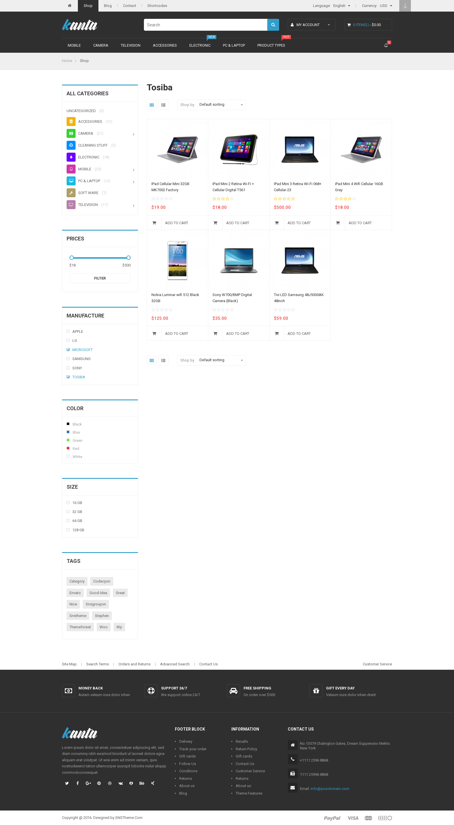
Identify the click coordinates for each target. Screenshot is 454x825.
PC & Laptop (234, 45)
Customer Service (377, 664)
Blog (108, 5)
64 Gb (77, 521)
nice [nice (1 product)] (73, 604)
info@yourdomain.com (330, 788)
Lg (74, 340)
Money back (90, 688)
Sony (77, 368)
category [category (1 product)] (77, 581)
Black (68, 423)
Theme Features (249, 793)
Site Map (69, 664)
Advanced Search (175, 664)
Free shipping (257, 688)
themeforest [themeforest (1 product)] (80, 627)
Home (67, 61)
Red (68, 448)
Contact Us (208, 664)
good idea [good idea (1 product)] (98, 593)
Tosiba (78, 377)
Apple (77, 331)
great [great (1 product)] (120, 593)
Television (130, 45)
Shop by (187, 105)
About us (187, 786)
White (68, 456)
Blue (68, 431)
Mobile (74, 45)
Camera (100, 45)
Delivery (185, 741)
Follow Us (187, 764)
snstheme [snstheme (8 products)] (77, 616)
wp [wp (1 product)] (119, 627)
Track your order (192, 749)
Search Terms (97, 664)
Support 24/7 (174, 688)
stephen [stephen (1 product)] (102, 616)
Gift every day (340, 688)
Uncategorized (81, 111)
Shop (88, 5)
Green (68, 440)
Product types (271, 45)
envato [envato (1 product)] (75, 593)
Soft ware (82, 193)
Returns (185, 778)
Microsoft (82, 350)
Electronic (199, 45)
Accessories (165, 45)
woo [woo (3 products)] (104, 627)
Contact (129, 5)
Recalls (242, 741)
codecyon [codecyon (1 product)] (101, 581)
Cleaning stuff (87, 145)
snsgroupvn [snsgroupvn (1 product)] (96, 604)
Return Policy (246, 749)
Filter (100, 278)
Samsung (81, 359)
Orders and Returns (134, 664)
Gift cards (187, 756)
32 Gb (77, 512)
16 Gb (77, 503)
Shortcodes (157, 5)
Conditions (188, 771)
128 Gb (78, 530)
